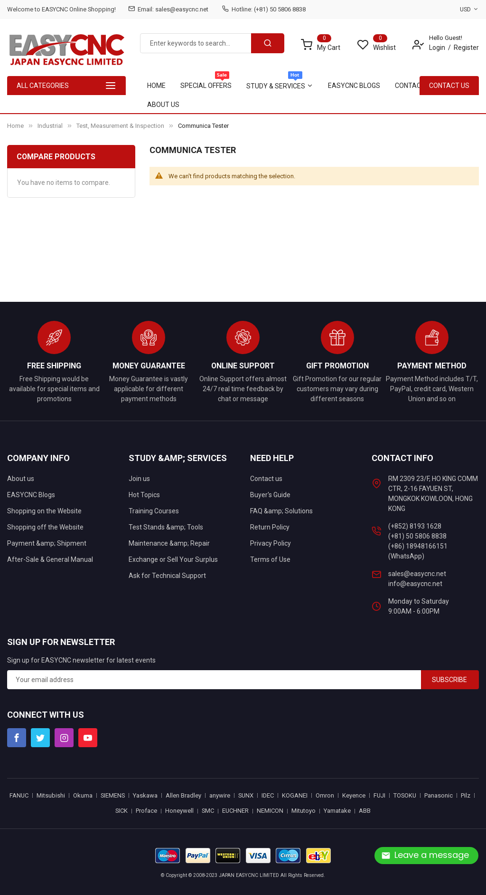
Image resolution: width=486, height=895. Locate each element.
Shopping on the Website (44, 511)
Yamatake (337, 810)
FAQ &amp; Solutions (281, 511)
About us (20, 478)
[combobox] (195, 43)
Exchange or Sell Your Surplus (173, 559)
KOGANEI (295, 795)
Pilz (465, 795)
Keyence (353, 795)
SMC (208, 810)
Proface (146, 810)
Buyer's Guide (270, 495)
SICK (121, 810)
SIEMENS (113, 795)
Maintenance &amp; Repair (169, 543)
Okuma (83, 795)
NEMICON (270, 810)
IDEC (268, 795)
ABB (365, 810)
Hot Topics (144, 495)
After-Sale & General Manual (50, 559)
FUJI (379, 795)
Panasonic (438, 795)
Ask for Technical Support (167, 575)
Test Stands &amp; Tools (166, 527)
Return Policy (270, 527)
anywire (219, 795)
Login (437, 47)
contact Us (449, 85)
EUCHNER (235, 810)
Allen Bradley (183, 795)
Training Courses (154, 511)
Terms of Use (270, 559)
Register (466, 47)
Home (15, 125)
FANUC (18, 795)
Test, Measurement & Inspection (120, 125)
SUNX (245, 795)
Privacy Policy (270, 543)
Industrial (50, 125)
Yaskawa (145, 795)
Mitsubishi (51, 795)
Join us (139, 478)
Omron (325, 795)
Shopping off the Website (45, 527)
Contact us (266, 478)
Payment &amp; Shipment (46, 543)
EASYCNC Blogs (31, 495)
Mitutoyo (303, 810)
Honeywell (179, 810)
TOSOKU (404, 795)
